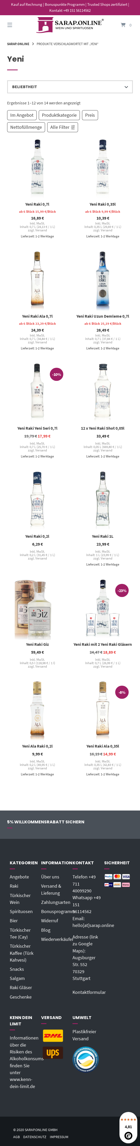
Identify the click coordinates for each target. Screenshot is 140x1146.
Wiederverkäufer (57, 939)
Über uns (50, 877)
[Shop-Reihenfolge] (70, 86)
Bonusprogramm (58, 911)
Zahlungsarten (55, 902)
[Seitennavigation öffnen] (19, 25)
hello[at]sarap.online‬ (93, 925)
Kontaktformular (89, 992)
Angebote (19, 877)
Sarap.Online (18, 44)
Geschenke (21, 997)
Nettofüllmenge (26, 127)
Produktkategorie (59, 115)
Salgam (17, 978)
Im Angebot (21, 115)
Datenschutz (34, 1137)
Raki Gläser (21, 987)
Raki (14, 886)
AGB (16, 1137)
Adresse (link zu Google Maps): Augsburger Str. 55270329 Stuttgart (85, 957)
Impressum (59, 1137)
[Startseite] (70, 25)
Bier (14, 921)
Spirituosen (21, 911)
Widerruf (49, 921)
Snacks (17, 969)
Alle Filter (62, 127)
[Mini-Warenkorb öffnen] (121, 25)
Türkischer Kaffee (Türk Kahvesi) (21, 953)
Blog (45, 930)
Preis (90, 115)
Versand (41, 230)
